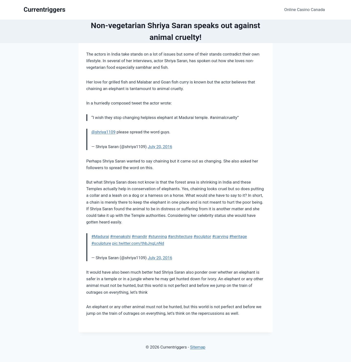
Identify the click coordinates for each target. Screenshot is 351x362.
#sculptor (202, 236)
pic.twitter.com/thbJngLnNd (138, 243)
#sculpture (101, 243)
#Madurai (100, 236)
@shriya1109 (103, 131)
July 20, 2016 (160, 146)
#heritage (238, 236)
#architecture (180, 236)
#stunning (157, 236)
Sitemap (197, 347)
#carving (220, 236)
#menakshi (120, 236)
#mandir (139, 236)
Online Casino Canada (304, 9)
